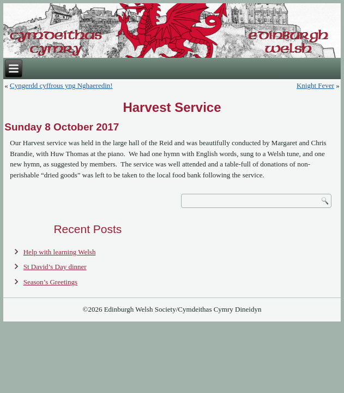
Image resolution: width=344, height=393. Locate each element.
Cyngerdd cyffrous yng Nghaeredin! (61, 85)
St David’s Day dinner (55, 267)
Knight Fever (315, 85)
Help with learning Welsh (59, 252)
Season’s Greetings (50, 282)
